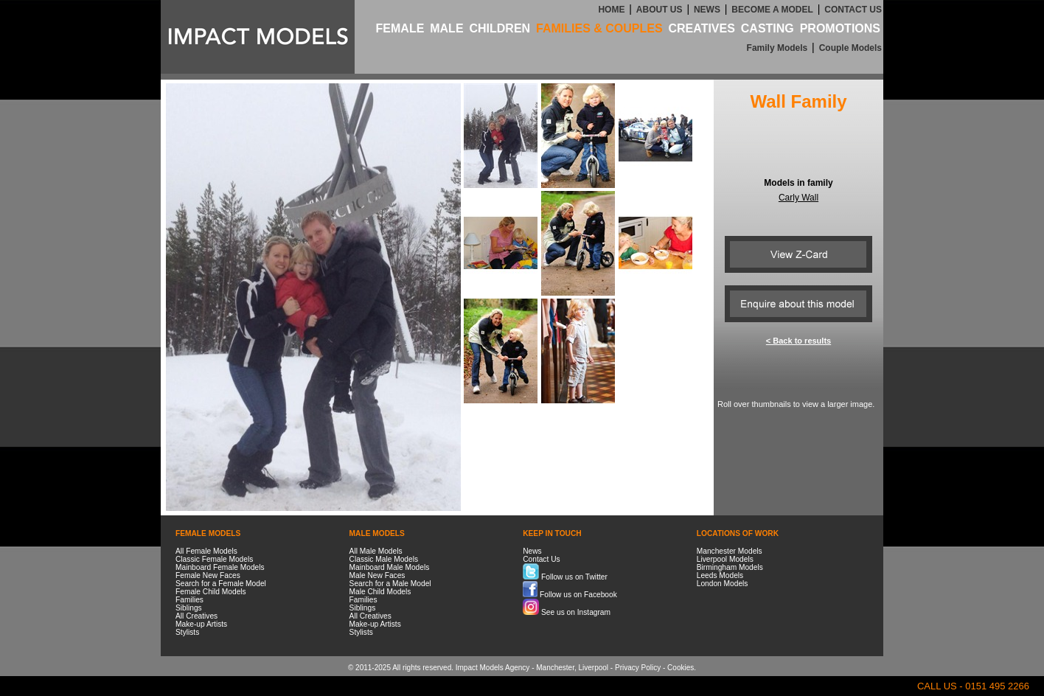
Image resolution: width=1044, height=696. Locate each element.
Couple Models (850, 48)
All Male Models (376, 551)
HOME (611, 9)
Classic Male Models (383, 559)
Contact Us (541, 559)
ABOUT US (659, 9)
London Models (722, 584)
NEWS (707, 9)
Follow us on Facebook (570, 595)
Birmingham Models (730, 567)
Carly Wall (798, 197)
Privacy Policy (638, 668)
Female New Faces (207, 575)
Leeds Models (720, 575)
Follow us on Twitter (565, 577)
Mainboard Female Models (220, 567)
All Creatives (196, 616)
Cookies (680, 668)
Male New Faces (377, 575)
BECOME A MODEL (771, 9)
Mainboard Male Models (389, 567)
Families (189, 600)
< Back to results (798, 340)
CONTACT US (853, 9)
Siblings (188, 608)
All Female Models (206, 551)
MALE (446, 28)
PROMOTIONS (840, 28)
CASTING (767, 28)
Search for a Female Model (220, 584)
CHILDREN (499, 28)
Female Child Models (210, 592)
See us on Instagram (566, 612)
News (532, 551)
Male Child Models (380, 592)
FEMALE (400, 28)
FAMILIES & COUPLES (599, 28)
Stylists (187, 632)
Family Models (777, 48)
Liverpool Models (725, 559)
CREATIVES (701, 28)
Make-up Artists (201, 624)
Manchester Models (729, 551)
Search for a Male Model (390, 584)
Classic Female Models (214, 559)
